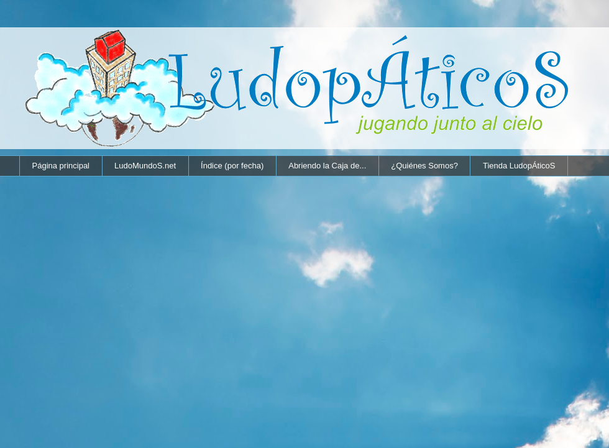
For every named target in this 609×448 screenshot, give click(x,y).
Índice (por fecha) (232, 165)
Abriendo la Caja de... (327, 165)
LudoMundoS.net (145, 165)
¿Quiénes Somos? (424, 165)
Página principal (61, 165)
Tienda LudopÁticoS (519, 165)
